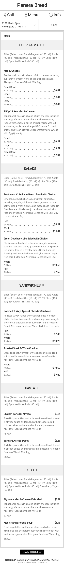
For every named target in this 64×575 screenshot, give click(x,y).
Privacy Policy (40, 562)
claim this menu (32, 552)
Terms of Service (25, 562)
